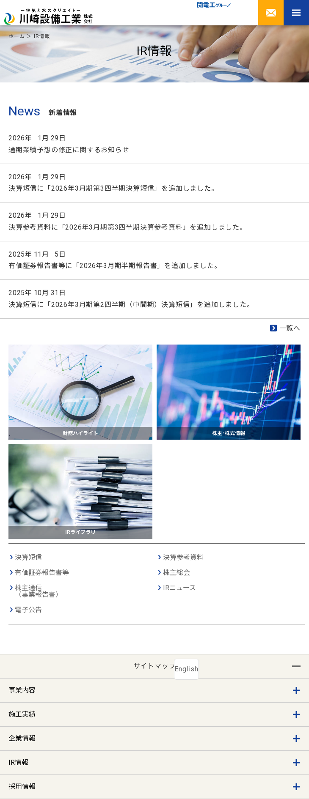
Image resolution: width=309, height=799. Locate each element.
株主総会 (176, 572)
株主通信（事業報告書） (38, 591)
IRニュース (179, 588)
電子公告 (28, 610)
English (186, 669)
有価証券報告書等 (42, 572)
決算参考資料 (183, 557)
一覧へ (290, 328)
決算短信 (28, 557)
